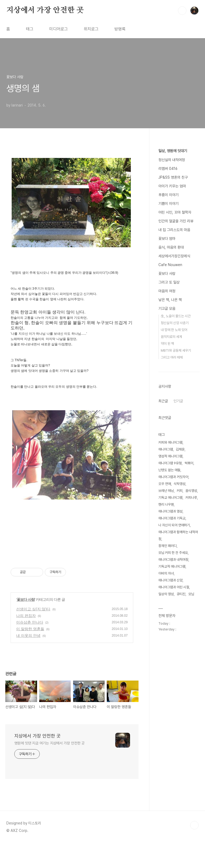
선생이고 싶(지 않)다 (33, 609)
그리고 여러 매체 (172, 357)
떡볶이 (189, 463)
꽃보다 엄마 (166, 238)
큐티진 (181, 594)
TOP (194, 825)
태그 (29, 29)
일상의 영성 (166, 594)
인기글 (178, 401)
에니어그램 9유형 (170, 463)
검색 (182, 11)
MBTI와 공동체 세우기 (176, 350)
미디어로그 (58, 29)
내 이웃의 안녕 (28, 635)
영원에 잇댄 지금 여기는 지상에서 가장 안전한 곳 (49, 743)
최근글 (163, 401)
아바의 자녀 (166, 573)
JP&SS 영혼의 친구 (173, 177)
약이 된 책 (167, 344)
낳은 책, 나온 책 (170, 300)
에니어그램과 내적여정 (173, 560)
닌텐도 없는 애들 (169, 470)
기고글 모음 (166, 308)
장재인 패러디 (167, 546)
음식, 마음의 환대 (171, 247)
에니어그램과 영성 (170, 511)
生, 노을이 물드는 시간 (176, 316)
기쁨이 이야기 (168, 203)
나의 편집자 (26, 616)
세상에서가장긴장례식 (174, 256)
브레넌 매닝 (166, 491)
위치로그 (91, 29)
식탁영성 (179, 484)
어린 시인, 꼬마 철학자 (174, 212)
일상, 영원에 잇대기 (172, 151)
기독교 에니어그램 (170, 498)
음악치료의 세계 (171, 337)
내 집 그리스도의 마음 (174, 230)
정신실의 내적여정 (171, 160)
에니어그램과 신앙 (170, 580)
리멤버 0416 (167, 168)
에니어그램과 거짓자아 (173, 477)
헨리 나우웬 (166, 504)
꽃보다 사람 (26, 599)
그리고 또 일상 (169, 282)
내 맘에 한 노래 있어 (174, 330)
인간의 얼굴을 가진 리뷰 (175, 221)
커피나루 (191, 498)
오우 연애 (164, 484)
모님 (191, 594)
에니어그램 (165, 449)
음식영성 (191, 491)
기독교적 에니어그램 (171, 566)
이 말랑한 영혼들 (30, 629)
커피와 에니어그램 (170, 442)
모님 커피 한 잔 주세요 (173, 553)
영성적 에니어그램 (170, 456)
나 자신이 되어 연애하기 (174, 525)
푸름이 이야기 (168, 195)
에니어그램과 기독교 (171, 518)
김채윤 (180, 449)
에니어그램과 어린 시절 (173, 587)
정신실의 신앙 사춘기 (175, 323)
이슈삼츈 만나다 (29, 622)
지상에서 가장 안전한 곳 (44, 10)
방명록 (120, 29)
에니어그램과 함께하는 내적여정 (178, 535)
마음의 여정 (166, 291)
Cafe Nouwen (170, 265)
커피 (179, 491)
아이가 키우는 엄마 (172, 186)
